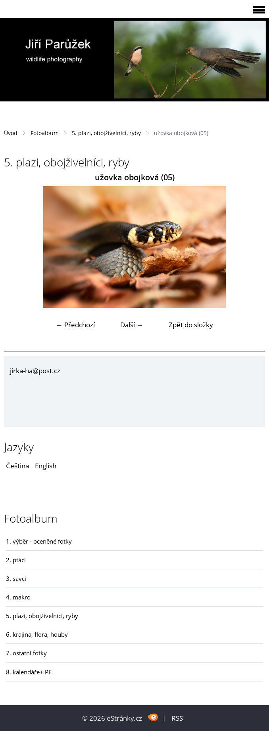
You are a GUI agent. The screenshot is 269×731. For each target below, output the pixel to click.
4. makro (18, 597)
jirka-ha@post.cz (35, 370)
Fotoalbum (45, 133)
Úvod (10, 133)
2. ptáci (16, 560)
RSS (177, 718)
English (45, 465)
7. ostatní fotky (26, 653)
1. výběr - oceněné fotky (39, 541)
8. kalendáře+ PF (29, 672)
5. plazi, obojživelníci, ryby (106, 133)
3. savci (16, 578)
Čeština (17, 465)
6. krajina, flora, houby (37, 634)
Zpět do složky (191, 324)
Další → (131, 324)
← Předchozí (75, 324)
